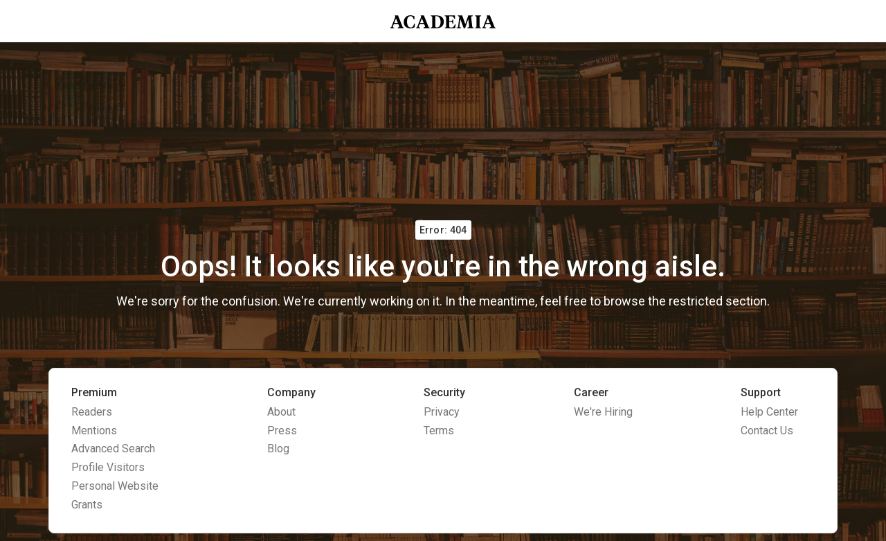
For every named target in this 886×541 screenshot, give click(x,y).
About (281, 411)
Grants (86, 504)
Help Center (769, 411)
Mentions (94, 430)
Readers (91, 411)
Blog (278, 448)
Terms (439, 430)
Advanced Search (113, 448)
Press (282, 430)
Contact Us (767, 430)
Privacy (442, 411)
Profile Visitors (108, 467)
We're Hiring (603, 411)
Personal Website (115, 486)
